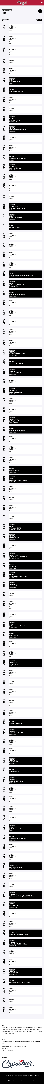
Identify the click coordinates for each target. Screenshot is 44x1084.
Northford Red (12, 131)
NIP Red (11, 28)
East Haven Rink (13, 355)
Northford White (13, 840)
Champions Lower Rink (14, 529)
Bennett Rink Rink (13, 578)
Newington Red (13, 121)
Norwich (11, 830)
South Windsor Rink (14, 277)
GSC (10, 897)
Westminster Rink (13, 286)
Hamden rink (12, 83)
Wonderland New (13, 627)
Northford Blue (12, 219)
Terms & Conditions (31, 1080)
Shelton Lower (12, 209)
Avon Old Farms (13, 763)
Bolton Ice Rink (12, 365)
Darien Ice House (13, 93)
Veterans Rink (12, 945)
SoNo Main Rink (13, 936)
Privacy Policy (21, 1080)
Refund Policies (11, 1080)
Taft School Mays (13, 725)
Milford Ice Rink (13, 773)
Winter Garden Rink (14, 422)
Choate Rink (12, 160)
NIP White (11, 953)
